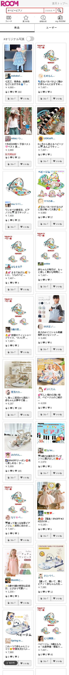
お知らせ (43, 18)
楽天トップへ (60, 3)
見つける (26, 18)
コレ (13, 98)
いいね (26, 98)
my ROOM (60, 18)
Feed (8, 18)
